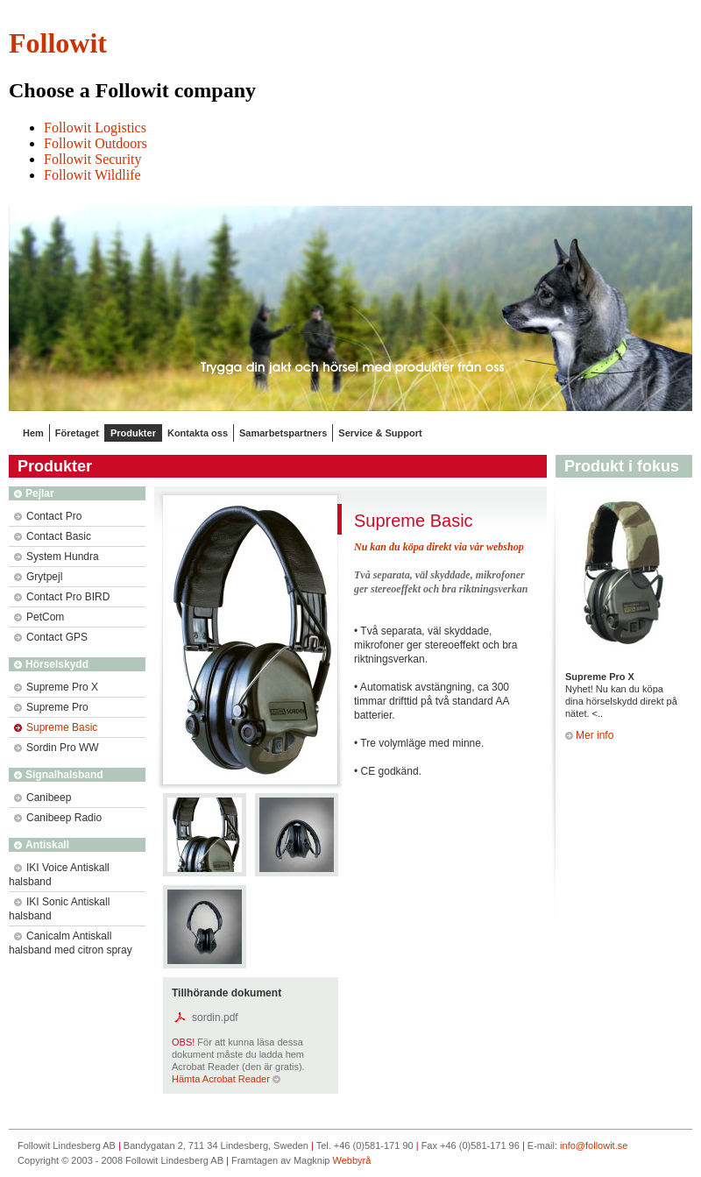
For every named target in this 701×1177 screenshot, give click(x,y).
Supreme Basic (55, 727)
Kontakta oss (197, 433)
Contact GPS (51, 637)
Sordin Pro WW (56, 747)
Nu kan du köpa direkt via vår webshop (439, 547)
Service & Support (379, 433)
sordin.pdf (215, 1017)
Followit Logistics (95, 127)
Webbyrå (352, 1160)
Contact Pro (47, 516)
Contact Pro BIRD (62, 597)
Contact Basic (52, 536)
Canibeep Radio (58, 818)
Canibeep (42, 797)
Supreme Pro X (56, 687)
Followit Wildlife (92, 174)
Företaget (77, 433)
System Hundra (56, 556)
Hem (33, 433)
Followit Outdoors (95, 143)
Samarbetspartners (283, 433)
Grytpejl (38, 577)
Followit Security (93, 159)
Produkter (133, 433)
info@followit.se (593, 1145)
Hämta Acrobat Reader (226, 1079)
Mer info (589, 735)
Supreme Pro (51, 707)
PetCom (39, 617)
